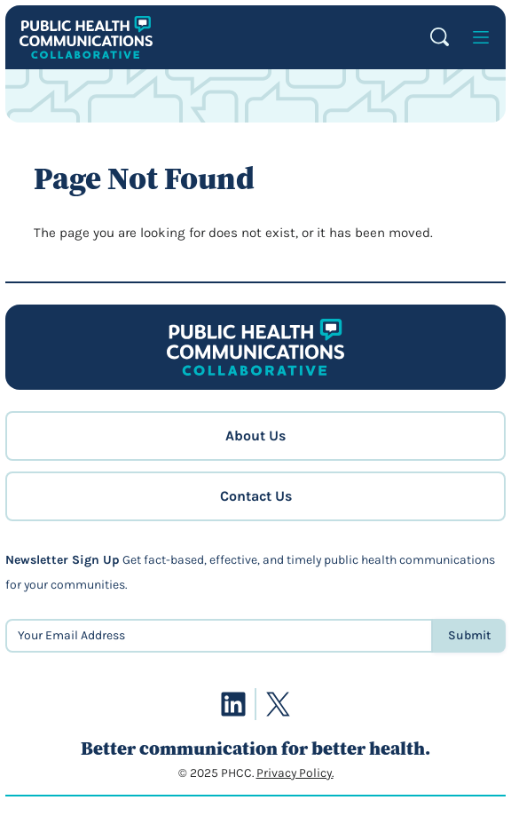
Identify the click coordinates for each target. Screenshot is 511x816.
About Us (255, 435)
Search (439, 36)
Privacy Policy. (295, 772)
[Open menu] (480, 37)
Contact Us (256, 495)
